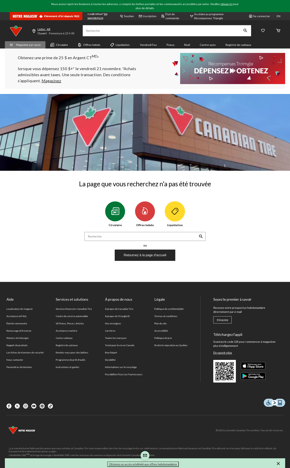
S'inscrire (222, 320)
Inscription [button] (148, 16)
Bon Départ (111, 352)
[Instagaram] (25, 406)
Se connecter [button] (259, 16)
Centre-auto (208, 44)
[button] (245, 30)
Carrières (110, 330)
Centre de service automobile (72, 316)
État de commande (170, 16)
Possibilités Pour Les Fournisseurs (124, 374)
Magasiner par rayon (25, 44)
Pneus (170, 44)
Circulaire (59, 45)
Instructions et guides (67, 367)
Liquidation (120, 45)
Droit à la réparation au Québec (171, 345)
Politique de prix (163, 337)
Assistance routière (66, 330)
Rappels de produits (17, 345)
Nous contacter (14, 359)
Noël (187, 44)
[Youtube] (33, 406)
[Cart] (278, 30)
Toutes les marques (116, 337)
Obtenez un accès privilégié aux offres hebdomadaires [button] (143, 464)
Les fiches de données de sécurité (25, 352)
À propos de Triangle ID (117, 316)
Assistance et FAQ (16, 316)
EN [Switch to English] (278, 16)
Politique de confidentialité (169, 308)
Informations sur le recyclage (121, 367)
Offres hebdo (89, 45)
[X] (17, 406)
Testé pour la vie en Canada (119, 345)
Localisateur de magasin (19, 308)
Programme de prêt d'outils (70, 359)
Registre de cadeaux (238, 44)
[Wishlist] (263, 30)
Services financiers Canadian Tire (74, 308)
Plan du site (160, 323)
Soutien (127, 16)
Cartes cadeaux (64, 337)
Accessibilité (161, 330)
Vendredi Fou (148, 44)
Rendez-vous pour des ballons (72, 352)
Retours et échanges (17, 337)
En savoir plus (222, 352)
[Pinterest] (42, 406)
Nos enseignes (113, 323)
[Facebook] (9, 406)
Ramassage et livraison (18, 330)
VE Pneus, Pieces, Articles (70, 323)
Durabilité (110, 359)
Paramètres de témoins (19, 367)
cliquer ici (226, 4)
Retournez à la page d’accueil (145, 255)
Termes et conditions (166, 316)
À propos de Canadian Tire (119, 308)
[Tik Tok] (50, 406)
